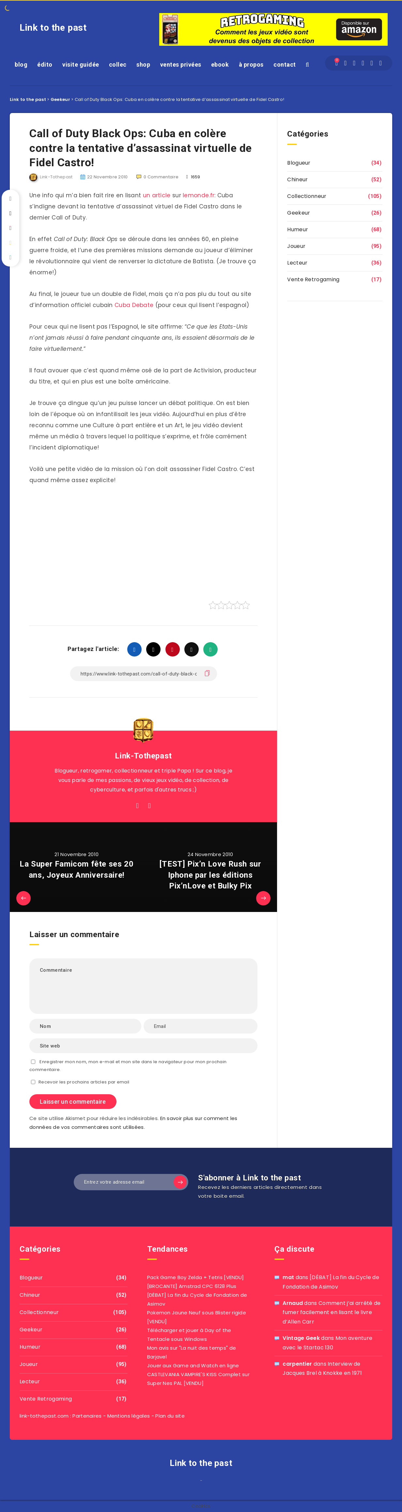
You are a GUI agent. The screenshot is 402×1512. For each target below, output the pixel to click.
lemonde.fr (198, 195)
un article (157, 195)
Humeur (297, 229)
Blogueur (298, 163)
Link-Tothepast (143, 755)
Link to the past (53, 27)
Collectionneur (306, 196)
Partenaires (86, 1415)
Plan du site (170, 1415)
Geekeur (298, 213)
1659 (193, 177)
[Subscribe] (180, 1182)
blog (21, 64)
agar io (203, 1482)
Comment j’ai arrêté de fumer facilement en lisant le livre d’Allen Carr (331, 1312)
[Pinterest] (371, 63)
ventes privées (180, 64)
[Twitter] (354, 63)
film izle (198, 1482)
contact (284, 64)
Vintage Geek (301, 1338)
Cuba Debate (134, 305)
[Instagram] (363, 63)
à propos (251, 64)
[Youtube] (380, 63)
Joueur (296, 246)
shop (143, 64)
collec (118, 64)
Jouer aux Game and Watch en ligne (193, 1365)
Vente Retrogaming (313, 279)
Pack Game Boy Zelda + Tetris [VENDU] (195, 1277)
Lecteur (297, 263)
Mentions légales (128, 1415)
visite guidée (80, 64)
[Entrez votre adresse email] (131, 1182)
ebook (220, 64)
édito (45, 64)
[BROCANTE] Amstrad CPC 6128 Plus (192, 1286)
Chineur (297, 179)
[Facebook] (345, 63)
